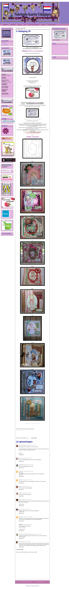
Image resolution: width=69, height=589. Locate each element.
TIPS (25, 24)
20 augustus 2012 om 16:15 (28, 471)
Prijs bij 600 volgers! (52, 24)
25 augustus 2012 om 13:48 (26, 499)
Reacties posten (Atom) (35, 585)
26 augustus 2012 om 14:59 (27, 524)
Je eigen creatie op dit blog (33, 24)
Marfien (20, 458)
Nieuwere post (19, 582)
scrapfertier (21, 471)
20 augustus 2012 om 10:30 (28, 464)
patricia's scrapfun (22, 445)
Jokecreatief (21, 464)
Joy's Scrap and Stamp (32, 87)
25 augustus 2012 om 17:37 (26, 509)
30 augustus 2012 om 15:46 (37, 534)
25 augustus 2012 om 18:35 (27, 516)
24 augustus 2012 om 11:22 (26, 486)
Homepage (33, 582)
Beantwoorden (21, 454)
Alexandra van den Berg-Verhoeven (25, 534)
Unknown (20, 479)
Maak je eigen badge (5, 44)
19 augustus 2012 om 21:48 (26, 458)
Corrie (20, 509)
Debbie (20, 486)
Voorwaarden (12, 24)
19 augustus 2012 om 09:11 (31, 445)
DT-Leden (43, 24)
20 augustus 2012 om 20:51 (27, 479)
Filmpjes (19, 24)
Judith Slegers (4, 42)
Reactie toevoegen (19, 549)
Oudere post (46, 582)
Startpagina (5, 24)
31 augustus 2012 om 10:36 (25, 541)
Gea (19, 541)
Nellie (20, 499)
